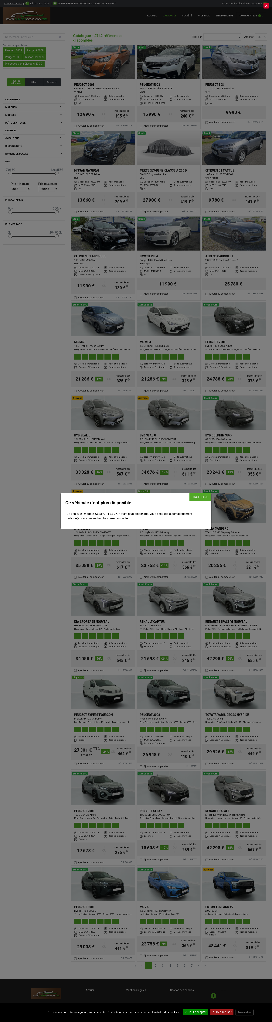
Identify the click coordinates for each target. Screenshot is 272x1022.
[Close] (266, 6)
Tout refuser (222, 1012)
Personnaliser (244, 1012)
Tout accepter (195, 1012)
